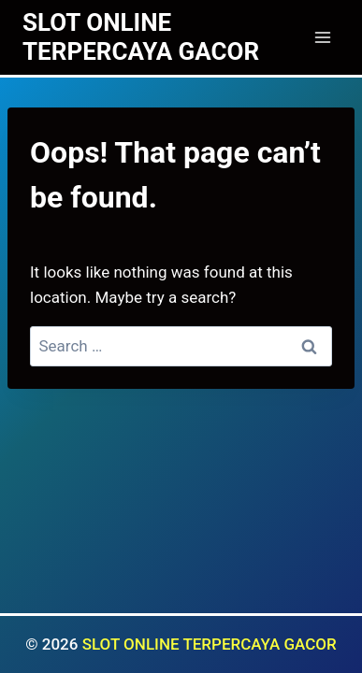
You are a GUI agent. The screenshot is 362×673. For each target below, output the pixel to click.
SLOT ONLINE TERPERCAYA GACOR (209, 644)
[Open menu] (322, 36)
